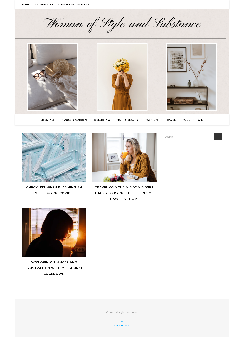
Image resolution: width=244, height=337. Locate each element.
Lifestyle (48, 120)
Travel (170, 120)
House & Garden (74, 120)
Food (187, 120)
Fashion (152, 120)
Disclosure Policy (44, 4)
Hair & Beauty (128, 120)
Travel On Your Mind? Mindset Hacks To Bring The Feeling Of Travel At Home (124, 193)
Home (25, 4)
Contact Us (66, 4)
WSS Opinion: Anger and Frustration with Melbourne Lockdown (54, 268)
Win (200, 120)
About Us (83, 4)
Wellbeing (102, 120)
